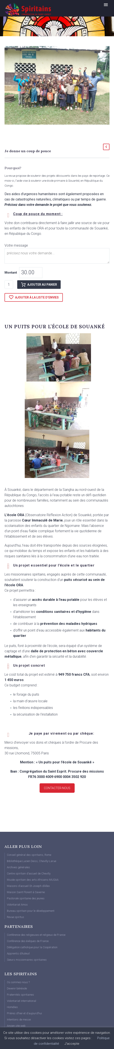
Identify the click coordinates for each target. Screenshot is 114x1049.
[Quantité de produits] (9, 284)
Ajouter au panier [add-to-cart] (39, 284)
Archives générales (18, 867)
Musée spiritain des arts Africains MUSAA (33, 879)
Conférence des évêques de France (28, 941)
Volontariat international (21, 1000)
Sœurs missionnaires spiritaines (27, 959)
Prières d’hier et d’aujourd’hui (24, 1013)
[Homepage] (35, 9)
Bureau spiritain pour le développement (30, 910)
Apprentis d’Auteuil (18, 953)
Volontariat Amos (17, 904)
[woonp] (30, 272)
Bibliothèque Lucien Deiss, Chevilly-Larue (31, 861)
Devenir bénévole (17, 988)
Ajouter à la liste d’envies (34, 297)
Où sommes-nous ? (18, 982)
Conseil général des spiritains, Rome (29, 854)
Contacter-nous (57, 788)
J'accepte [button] (72, 1044)
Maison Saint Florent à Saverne (26, 892)
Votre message (17, 245)
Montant (11, 272)
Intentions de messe (19, 1019)
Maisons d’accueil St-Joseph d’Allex (28, 886)
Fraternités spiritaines (20, 994)
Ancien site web (16, 1025)
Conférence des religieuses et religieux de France (36, 934)
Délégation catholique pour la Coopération (32, 947)
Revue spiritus (15, 917)
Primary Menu (106, 4)
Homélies (12, 1007)
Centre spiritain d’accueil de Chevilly (29, 873)
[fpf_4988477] (57, 256)
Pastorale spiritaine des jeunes (26, 898)
